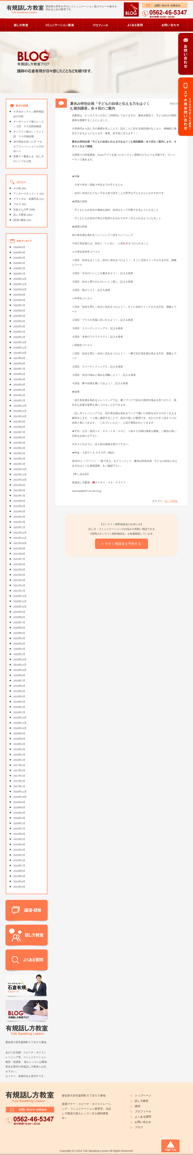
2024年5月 (19, 379)
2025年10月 (20, 289)
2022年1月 (19, 527)
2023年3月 (19, 453)
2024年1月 (19, 400)
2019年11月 (20, 664)
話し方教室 (171, 501)
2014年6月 (19, 871)
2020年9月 (19, 612)
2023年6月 (19, 437)
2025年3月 (19, 326)
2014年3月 (19, 886)
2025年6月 (19, 310)
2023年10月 (20, 416)
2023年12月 (20, 405)
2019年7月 (19, 680)
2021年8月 (19, 553)
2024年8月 (19, 363)
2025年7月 (19, 305)
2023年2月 (19, 458)
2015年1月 (19, 860)
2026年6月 (19, 247)
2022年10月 (20, 479)
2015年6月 (19, 834)
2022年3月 (19, 516)
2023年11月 (20, 411)
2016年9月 (19, 802)
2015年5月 (19, 839)
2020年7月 (19, 622)
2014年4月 (19, 881)
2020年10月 (20, 606)
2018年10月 (20, 728)
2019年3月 (19, 701)
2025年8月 (19, 300)
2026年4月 (19, 257)
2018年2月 (19, 754)
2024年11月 (20, 347)
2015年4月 (19, 844)
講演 (137, 1106)
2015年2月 (19, 855)
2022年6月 (19, 501)
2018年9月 (19, 733)
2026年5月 (19, 252)
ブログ (17, 204)
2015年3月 (19, 849)
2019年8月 (19, 675)
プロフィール (143, 1111)
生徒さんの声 (21, 209)
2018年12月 (20, 717)
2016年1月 (19, 823)
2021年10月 (20, 543)
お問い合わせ (143, 1122)
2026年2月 (19, 268)
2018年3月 (19, 749)
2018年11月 (20, 723)
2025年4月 (19, 321)
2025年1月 (19, 337)
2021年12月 (20, 532)
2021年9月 (19, 548)
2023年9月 (19, 421)
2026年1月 (19, 273)
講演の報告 (19, 220)
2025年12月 (20, 279)
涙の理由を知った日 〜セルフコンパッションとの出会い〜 (28, 146)
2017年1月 (19, 786)
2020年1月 (19, 654)
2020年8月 (19, 617)
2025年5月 (19, 316)
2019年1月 (19, 712)
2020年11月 (20, 601)
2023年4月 (19, 448)
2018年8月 (19, 738)
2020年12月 (20, 596)
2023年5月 (19, 442)
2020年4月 (19, 638)
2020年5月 (19, 633)
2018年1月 (19, 760)
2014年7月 (19, 865)
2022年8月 (19, 490)
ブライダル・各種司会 (26, 199)
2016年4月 (19, 812)
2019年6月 (19, 686)
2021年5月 (19, 569)
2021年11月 (20, 538)
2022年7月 (19, 495)
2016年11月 (20, 791)
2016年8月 (19, 807)
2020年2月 (19, 649)
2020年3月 (19, 643)
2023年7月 (19, 432)
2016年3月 (19, 818)
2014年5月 (19, 876)
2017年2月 (19, 781)
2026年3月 (19, 263)
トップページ (143, 1095)
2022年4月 (19, 511)
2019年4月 (19, 696)
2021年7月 (19, 559)
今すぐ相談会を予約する (123, 544)
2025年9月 (19, 294)
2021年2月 (19, 585)
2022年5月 (19, 506)
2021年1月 (19, 590)
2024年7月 (19, 368)
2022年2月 (19, 522)
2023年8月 (19, 427)
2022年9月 (19, 485)
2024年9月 (19, 358)
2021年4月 (19, 575)
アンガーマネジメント (26, 193)
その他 (17, 188)
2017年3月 (19, 775)
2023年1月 (19, 464)
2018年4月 (19, 744)
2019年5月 (19, 691)
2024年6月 (19, 374)
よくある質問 (143, 1116)
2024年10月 (20, 353)
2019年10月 (20, 670)
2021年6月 (19, 564)
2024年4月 (19, 384)
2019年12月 (20, 659)
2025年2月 (19, 331)
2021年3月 (19, 580)
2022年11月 (20, 474)
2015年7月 (19, 828)
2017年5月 (19, 765)
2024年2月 (19, 395)
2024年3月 (19, 390)
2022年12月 (20, 469)
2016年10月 (20, 797)
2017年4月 (19, 770)
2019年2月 (19, 707)
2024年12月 (20, 342)
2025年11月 (20, 284)
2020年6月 (19, 627)
